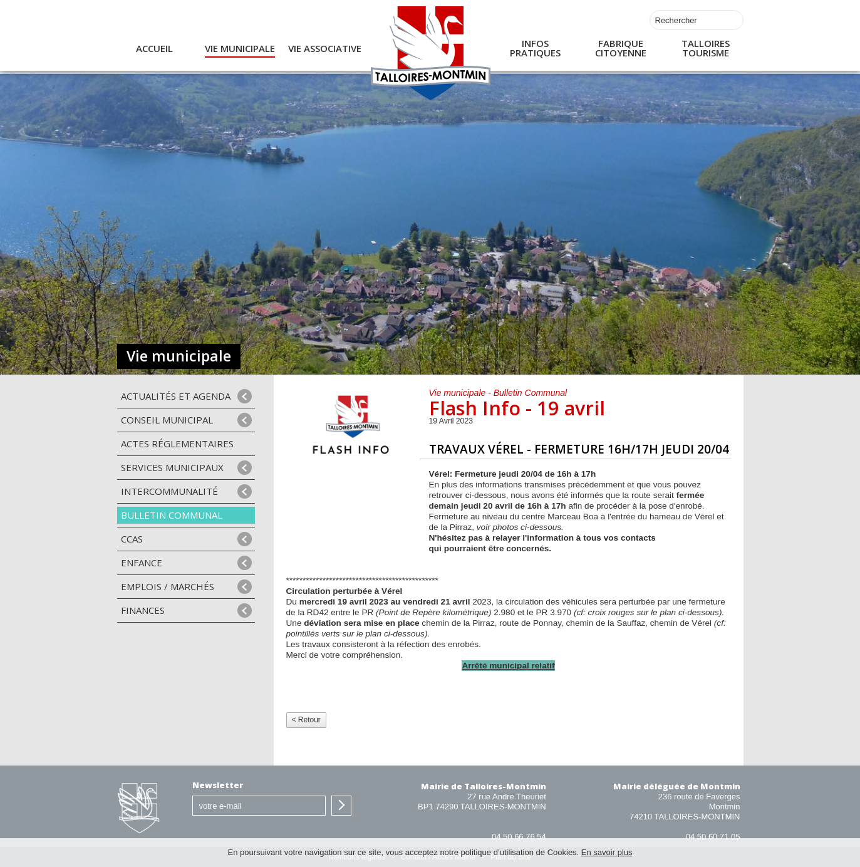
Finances (143, 610)
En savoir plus (607, 852)
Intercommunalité (169, 491)
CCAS (132, 538)
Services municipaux (172, 467)
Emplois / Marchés (167, 586)
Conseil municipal (167, 419)
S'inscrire (341, 806)
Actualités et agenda (176, 396)
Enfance (141, 562)
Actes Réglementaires (177, 443)
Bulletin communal (171, 515)
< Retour (306, 719)
